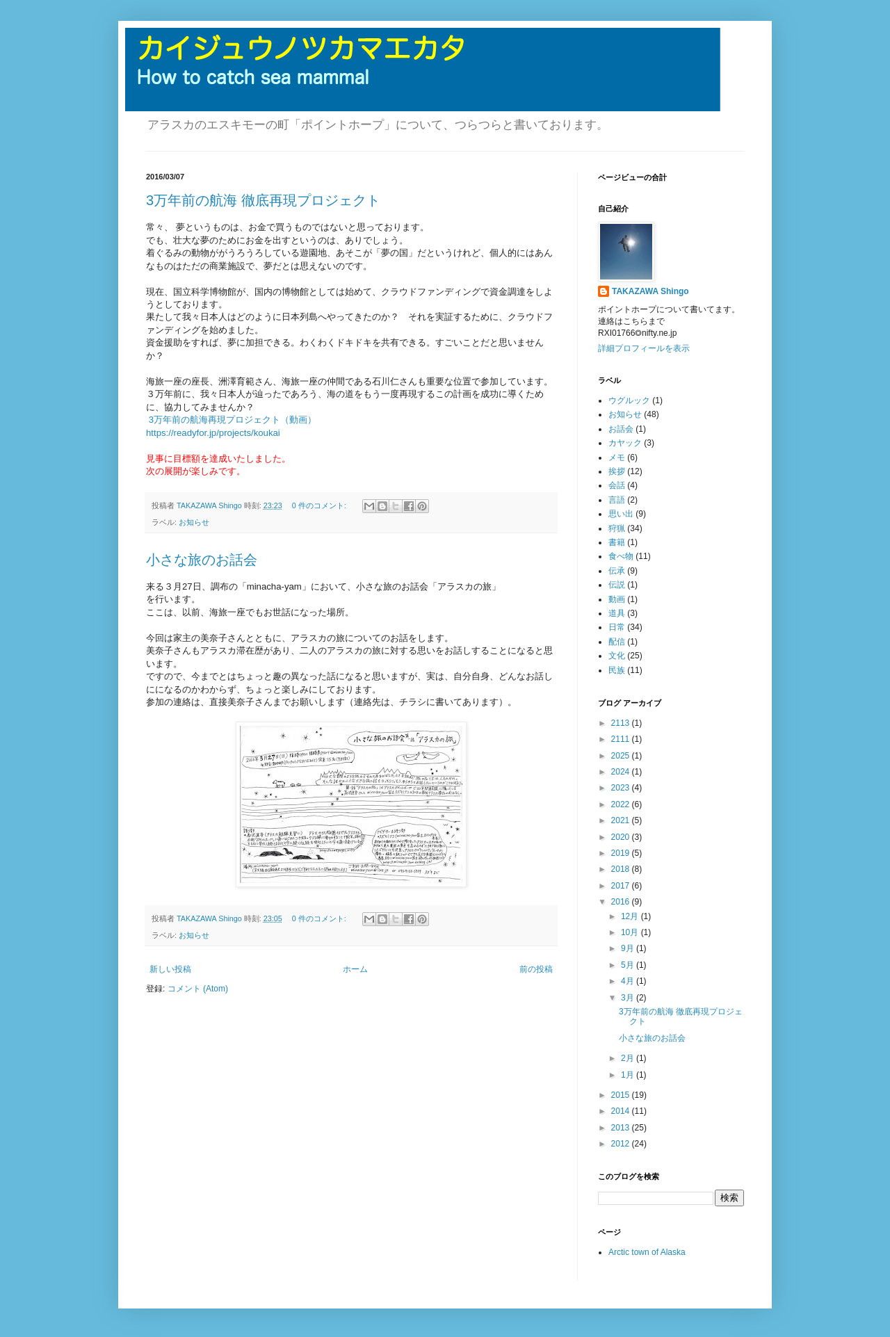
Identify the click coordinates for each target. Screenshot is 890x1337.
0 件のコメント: (320, 505)
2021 (621, 820)
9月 (628, 948)
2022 (621, 804)
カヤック (625, 443)
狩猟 (616, 528)
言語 (616, 500)
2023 (621, 788)
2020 (621, 837)
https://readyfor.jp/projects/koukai (213, 433)
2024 (621, 772)
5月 (628, 965)
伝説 (616, 585)
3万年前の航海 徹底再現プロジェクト (263, 200)
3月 (628, 998)
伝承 (616, 571)
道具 (616, 613)
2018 (621, 869)
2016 (621, 902)
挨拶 (616, 471)
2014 (621, 1111)
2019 (621, 853)
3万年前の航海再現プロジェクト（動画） (232, 419)
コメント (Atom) (198, 989)
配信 (616, 642)
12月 (631, 916)
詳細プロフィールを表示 (644, 348)
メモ (616, 457)
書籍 (616, 542)
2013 (621, 1128)
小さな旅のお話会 (201, 559)
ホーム (355, 969)
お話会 (620, 429)
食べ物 (620, 556)
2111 (621, 739)
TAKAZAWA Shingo (650, 291)
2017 (621, 886)
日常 (616, 627)
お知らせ (194, 522)
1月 (628, 1075)
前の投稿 (536, 969)
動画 (616, 599)
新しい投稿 (170, 969)
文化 (616, 656)
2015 (621, 1095)
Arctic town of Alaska (647, 1252)
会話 (616, 485)
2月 (628, 1058)
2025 (621, 756)
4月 (628, 981)
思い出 (620, 514)
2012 (621, 1144)
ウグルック (629, 400)
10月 (631, 932)
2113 (621, 723)
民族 (616, 670)
